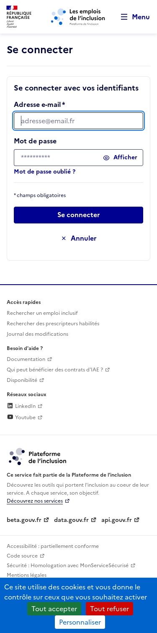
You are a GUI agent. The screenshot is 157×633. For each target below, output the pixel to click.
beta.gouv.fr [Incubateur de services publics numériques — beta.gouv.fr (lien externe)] (24, 520)
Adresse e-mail (37, 104)
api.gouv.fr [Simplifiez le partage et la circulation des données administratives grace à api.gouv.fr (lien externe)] (116, 520)
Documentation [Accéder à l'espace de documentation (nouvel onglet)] (26, 359)
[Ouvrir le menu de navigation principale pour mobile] (131, 17)
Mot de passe (35, 140)
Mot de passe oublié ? (44, 171)
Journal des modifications (37, 334)
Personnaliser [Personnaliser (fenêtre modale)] (80, 622)
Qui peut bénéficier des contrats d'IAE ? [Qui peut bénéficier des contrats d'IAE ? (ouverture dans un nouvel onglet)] (55, 370)
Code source (22, 556)
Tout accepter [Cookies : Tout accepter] (54, 609)
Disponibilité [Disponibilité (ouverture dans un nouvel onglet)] (22, 380)
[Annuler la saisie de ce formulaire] (78, 238)
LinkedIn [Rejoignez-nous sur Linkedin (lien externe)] (21, 406)
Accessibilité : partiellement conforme (53, 546)
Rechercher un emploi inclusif (42, 313)
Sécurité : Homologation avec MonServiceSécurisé (68, 565)
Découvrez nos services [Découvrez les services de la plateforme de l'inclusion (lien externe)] (35, 501)
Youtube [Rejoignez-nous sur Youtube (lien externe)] (21, 417)
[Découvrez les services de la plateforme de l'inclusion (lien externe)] (38, 456)
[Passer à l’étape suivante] (78, 215)
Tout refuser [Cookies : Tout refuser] (109, 609)
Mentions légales (26, 575)
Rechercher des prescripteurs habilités (53, 323)
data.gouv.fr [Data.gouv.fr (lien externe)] (71, 520)
